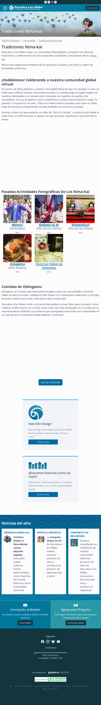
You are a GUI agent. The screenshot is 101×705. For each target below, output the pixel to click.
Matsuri (17, 225)
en (45, 2)
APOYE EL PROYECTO (49, 532)
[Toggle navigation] (5, 7)
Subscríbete (25, 622)
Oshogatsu (17, 264)
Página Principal (10, 40)
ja (48, 2)
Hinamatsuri (81, 225)
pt (55, 2)
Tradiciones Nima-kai (50, 40)
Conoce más (43, 442)
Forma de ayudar (75, 622)
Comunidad (28, 40)
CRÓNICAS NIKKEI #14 (16, 532)
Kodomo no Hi (49, 225)
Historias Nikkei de (49, 266)
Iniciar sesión (92, 8)
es (52, 2)
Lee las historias (50, 382)
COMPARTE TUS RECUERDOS (79, 534)
